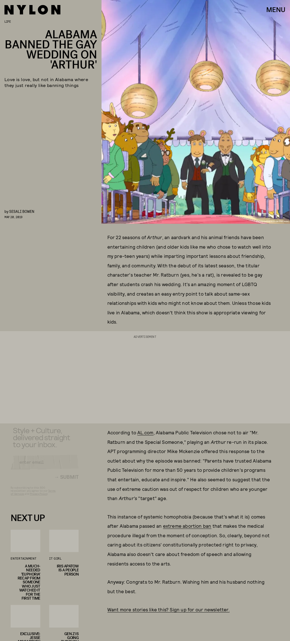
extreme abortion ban (187, 526)
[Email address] (45, 466)
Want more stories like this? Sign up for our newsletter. (168, 609)
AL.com (145, 432)
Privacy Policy (39, 498)
